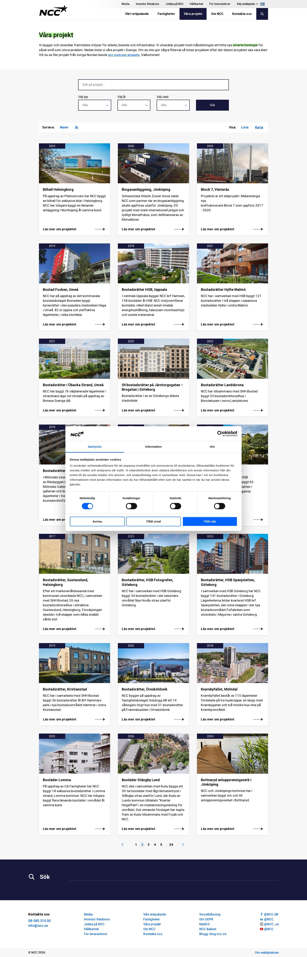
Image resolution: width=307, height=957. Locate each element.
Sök (212, 105)
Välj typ (83, 97)
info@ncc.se (38, 926)
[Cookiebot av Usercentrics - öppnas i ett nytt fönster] (220, 433)
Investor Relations (147, 3)
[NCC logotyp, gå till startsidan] (53, 10)
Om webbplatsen (267, 952)
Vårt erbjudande (137, 14)
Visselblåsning (209, 914)
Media (126, 3)
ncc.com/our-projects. (124, 55)
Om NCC (217, 14)
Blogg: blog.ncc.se (212, 934)
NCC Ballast (207, 929)
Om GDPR (206, 919)
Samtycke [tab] (95, 446)
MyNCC (204, 924)
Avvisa (97, 521)
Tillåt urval (153, 521)
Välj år (121, 97)
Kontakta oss (242, 14)
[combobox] (94, 105)
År (77, 127)
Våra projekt (193, 14)
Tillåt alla (210, 521)
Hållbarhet (196, 3)
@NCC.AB (269, 914)
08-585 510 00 (39, 921)
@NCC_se (269, 924)
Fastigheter (166, 14)
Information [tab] (153, 446)
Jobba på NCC (174, 3)
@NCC (267, 919)
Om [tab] (212, 446)
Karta (259, 127)
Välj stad (162, 97)
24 (171, 845)
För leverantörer (219, 3)
